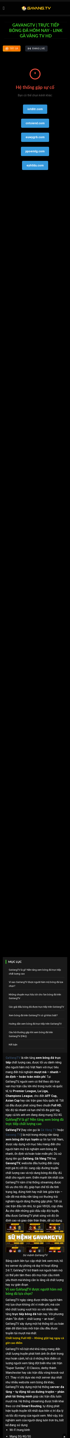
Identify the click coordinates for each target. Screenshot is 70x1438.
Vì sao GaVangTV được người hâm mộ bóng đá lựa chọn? (36, 984)
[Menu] (5, 8)
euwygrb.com (35, 137)
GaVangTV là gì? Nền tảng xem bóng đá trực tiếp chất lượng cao (35, 971)
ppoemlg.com (35, 151)
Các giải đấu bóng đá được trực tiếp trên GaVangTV (36, 1006)
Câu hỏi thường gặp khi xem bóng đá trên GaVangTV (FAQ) (31, 1034)
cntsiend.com (35, 123)
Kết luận (13, 1044)
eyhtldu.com (35, 165)
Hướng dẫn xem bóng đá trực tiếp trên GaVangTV (35, 1023)
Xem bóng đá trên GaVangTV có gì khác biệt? (33, 1015)
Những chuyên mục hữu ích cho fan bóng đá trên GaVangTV (35, 996)
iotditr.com (35, 109)
